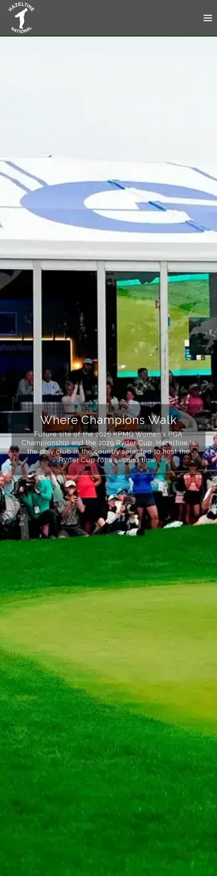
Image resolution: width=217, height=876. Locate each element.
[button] (207, 17)
